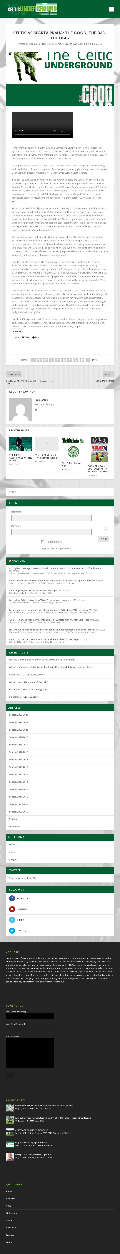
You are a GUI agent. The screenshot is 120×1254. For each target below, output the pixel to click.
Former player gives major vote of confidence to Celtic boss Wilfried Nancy (48, 602)
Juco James (34, 43)
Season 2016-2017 (18, 751)
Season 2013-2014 (18, 774)
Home (9, 1183)
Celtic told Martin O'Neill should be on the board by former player (44, 631)
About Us (10, 1190)
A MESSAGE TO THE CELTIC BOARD (27, 666)
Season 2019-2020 (18, 729)
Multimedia (11, 1205)
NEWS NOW (18, 553)
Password (16, 522)
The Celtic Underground (20, 1250)
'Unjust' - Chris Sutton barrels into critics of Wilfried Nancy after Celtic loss (49, 611)
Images (13, 851)
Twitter (13, 811)
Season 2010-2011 (18, 796)
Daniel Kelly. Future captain (23, 689)
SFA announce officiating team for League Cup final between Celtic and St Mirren (52, 621)
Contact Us (11, 1234)
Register (45, 540)
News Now (14, 818)
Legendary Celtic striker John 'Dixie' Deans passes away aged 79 (42, 592)
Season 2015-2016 (18, 759)
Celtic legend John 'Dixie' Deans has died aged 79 (34, 582)
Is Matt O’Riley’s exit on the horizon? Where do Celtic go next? (42, 651)
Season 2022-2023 (18, 706)
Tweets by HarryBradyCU (22, 870)
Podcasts (14, 836)
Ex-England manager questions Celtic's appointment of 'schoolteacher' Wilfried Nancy (55, 560)
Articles (60, 43)
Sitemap (10, 1227)
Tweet (16, 337)
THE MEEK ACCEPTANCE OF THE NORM (20, 458)
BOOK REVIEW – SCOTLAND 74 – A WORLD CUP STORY (98, 469)
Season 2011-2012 (18, 788)
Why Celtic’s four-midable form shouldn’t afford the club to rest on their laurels (51, 659)
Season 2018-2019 (18, 736)
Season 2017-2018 (18, 744)
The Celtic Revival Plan (71, 464)
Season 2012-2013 (18, 781)
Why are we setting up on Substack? (28, 674)
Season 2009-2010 (18, 803)
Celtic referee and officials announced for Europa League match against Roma (51, 572)
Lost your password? (61, 540)
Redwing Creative (61, 1250)
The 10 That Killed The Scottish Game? (46, 456)
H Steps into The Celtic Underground (28, 681)
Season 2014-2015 (18, 766)
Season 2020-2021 (74, 43)
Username (16, 512)
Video (12, 844)
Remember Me (54, 534)
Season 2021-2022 (18, 714)
